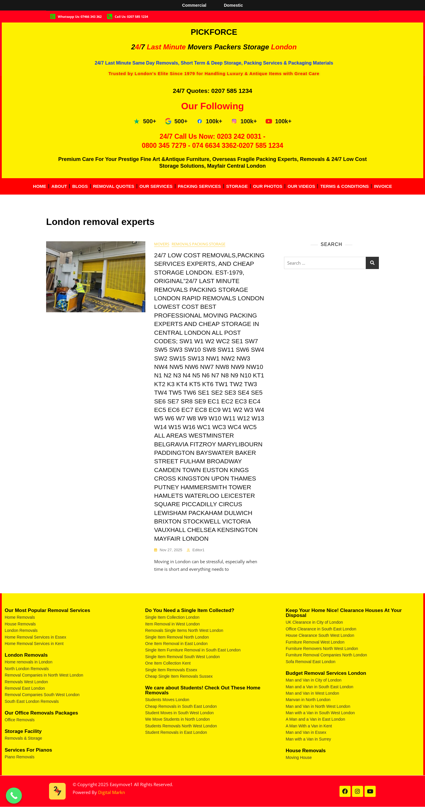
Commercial (193, 5)
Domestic (234, 5)
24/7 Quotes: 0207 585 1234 (212, 90)
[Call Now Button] (14, 796)
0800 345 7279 (164, 145)
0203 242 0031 (239, 136)
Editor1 (198, 550)
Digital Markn (111, 793)
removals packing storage (198, 244)
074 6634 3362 (214, 145)
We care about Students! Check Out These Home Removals (202, 691)
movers (161, 244)
